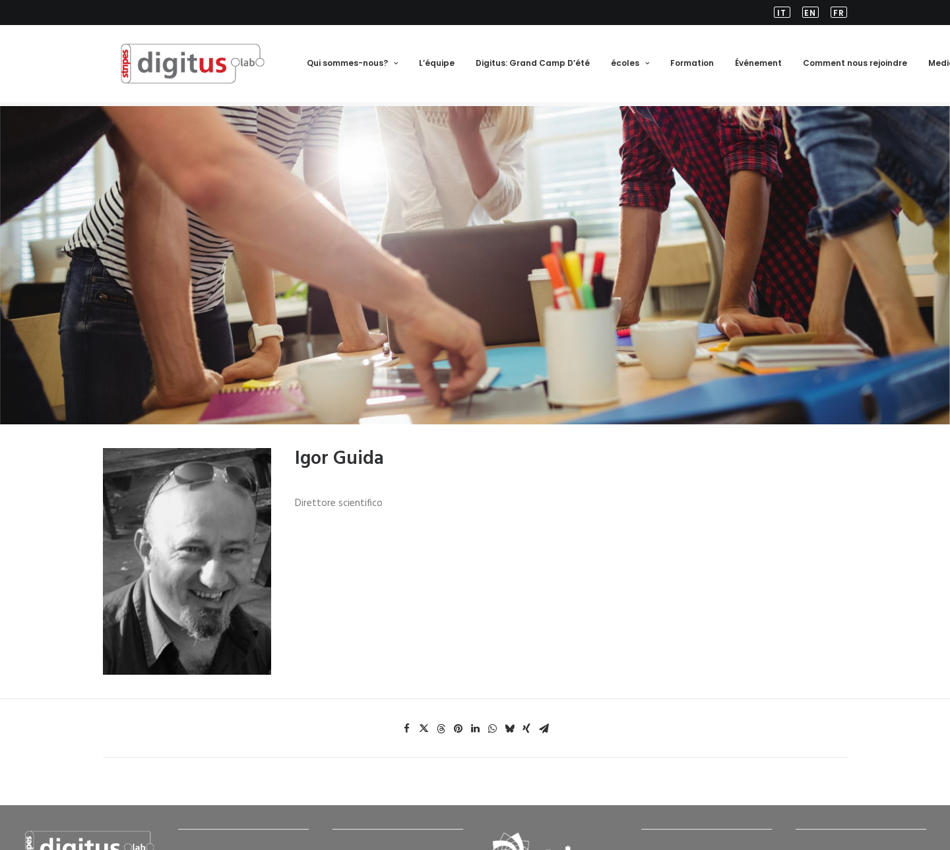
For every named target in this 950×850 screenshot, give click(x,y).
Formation (691, 65)
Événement (757, 65)
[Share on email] (544, 705)
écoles (629, 65)
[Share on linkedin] (475, 705)
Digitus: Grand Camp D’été (532, 65)
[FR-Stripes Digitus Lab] (184, 66)
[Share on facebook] (406, 705)
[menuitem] (784, 12)
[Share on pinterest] (458, 705)
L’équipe (436, 65)
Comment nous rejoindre (854, 65)
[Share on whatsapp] (492, 705)
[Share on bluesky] (509, 705)
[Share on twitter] (423, 705)
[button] (784, 12)
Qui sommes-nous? (351, 65)
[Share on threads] (441, 705)
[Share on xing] (526, 705)
